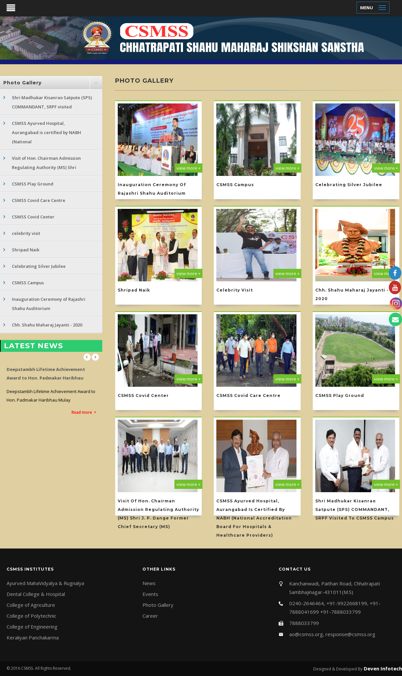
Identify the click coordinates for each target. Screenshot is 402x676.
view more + (188, 168)
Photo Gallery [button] (22, 83)
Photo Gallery (157, 605)
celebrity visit (26, 233)
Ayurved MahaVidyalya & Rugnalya (45, 583)
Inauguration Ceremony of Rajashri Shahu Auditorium (48, 303)
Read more (82, 412)
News (149, 583)
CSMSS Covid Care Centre (38, 200)
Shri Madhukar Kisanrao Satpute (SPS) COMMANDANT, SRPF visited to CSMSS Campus (354, 509)
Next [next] (95, 357)
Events (150, 594)
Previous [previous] (87, 357)
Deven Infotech (382, 668)
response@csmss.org (350, 634)
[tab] (51, 82)
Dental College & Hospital (36, 594)
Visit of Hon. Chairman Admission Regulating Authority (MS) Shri (46, 162)
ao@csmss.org (306, 634)
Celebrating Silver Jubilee (39, 266)
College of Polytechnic (31, 615)
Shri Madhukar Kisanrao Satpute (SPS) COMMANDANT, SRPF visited (52, 102)
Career (150, 615)
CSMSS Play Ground (32, 184)
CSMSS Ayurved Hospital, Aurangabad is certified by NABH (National (46, 132)
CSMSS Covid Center (33, 217)
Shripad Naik (25, 250)
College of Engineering (32, 626)
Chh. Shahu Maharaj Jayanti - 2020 (47, 325)
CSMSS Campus (28, 283)
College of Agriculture (31, 605)
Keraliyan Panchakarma (33, 637)
